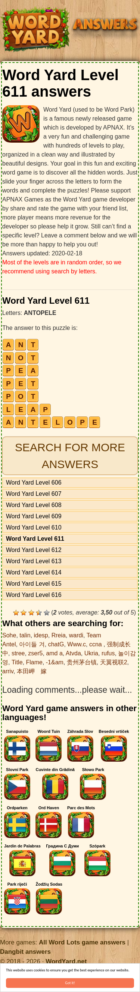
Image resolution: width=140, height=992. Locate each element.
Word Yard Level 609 (34, 516)
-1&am (54, 662)
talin (24, 635)
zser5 (35, 653)
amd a (54, 653)
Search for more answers (70, 455)
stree (18, 653)
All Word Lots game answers (82, 942)
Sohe (9, 635)
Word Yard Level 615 (34, 583)
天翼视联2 (113, 662)
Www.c (76, 644)
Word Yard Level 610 (34, 527)
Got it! (70, 982)
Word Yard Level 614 (34, 572)
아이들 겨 (31, 644)
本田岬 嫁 (32, 671)
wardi (76, 635)
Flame (34, 662)
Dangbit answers (25, 951)
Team (94, 635)
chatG (56, 644)
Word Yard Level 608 (34, 505)
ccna (96, 644)
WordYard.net (66, 961)
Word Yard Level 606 (34, 482)
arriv (7, 671)
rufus (108, 653)
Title (17, 662)
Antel (9, 644)
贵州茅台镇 (82, 662)
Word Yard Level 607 (34, 494)
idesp (41, 635)
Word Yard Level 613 (34, 561)
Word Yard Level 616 (34, 595)
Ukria (91, 653)
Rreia (59, 635)
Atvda (73, 653)
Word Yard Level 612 (34, 550)
